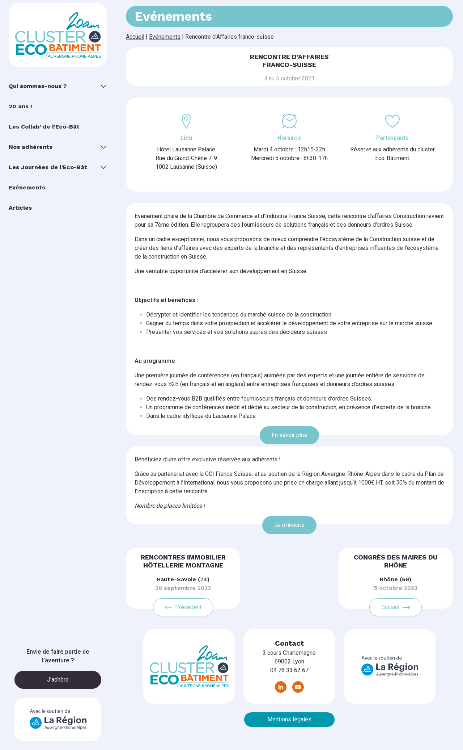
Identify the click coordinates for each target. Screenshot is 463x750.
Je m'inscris (289, 524)
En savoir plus (289, 435)
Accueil (135, 36)
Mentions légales (289, 719)
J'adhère (58, 679)
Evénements (164, 36)
